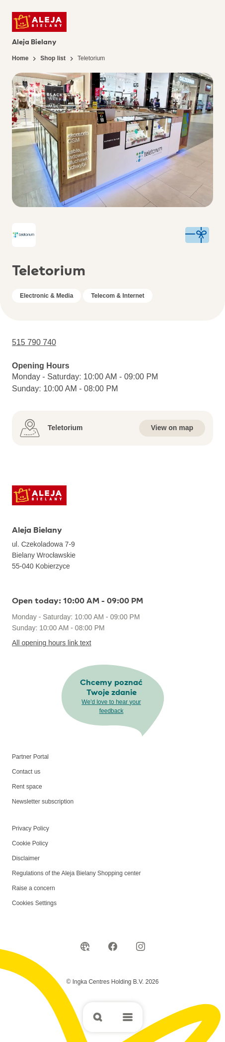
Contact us (26, 771)
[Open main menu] (128, 1017)
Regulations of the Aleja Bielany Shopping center (76, 873)
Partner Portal (30, 756)
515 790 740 (34, 342)
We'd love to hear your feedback (111, 706)
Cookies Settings (34, 903)
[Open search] (98, 1017)
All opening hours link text (51, 643)
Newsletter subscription (43, 801)
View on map (172, 428)
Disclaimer (26, 858)
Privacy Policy (30, 828)
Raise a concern (33, 888)
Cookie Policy (30, 843)
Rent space (27, 786)
